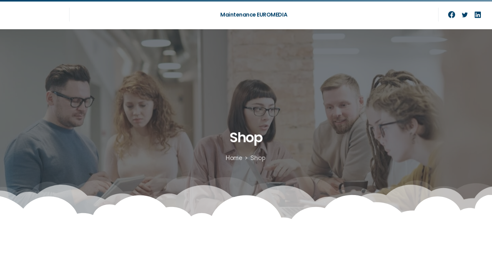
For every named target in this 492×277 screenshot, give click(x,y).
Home (233, 158)
